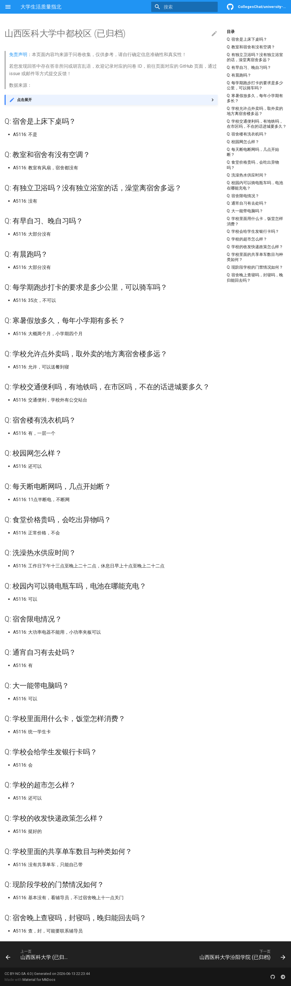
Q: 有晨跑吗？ (239, 75)
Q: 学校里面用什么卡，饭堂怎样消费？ (255, 221)
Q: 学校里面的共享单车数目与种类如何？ (255, 257)
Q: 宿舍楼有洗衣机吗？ (247, 134)
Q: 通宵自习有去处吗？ (247, 203)
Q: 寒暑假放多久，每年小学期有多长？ (255, 98)
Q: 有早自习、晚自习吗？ (249, 67)
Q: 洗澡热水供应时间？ (247, 175)
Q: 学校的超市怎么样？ (247, 239)
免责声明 (18, 54)
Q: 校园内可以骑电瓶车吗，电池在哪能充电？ (255, 185)
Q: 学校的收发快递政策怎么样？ (255, 246)
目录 (231, 31)
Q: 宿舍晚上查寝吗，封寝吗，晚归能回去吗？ (255, 277)
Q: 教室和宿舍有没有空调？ (251, 47)
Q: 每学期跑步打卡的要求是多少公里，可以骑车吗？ (255, 85)
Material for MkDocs (38, 979)
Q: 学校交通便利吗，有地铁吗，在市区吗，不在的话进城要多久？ (256, 124)
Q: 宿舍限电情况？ (243, 196)
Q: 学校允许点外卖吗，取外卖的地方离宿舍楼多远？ (255, 111)
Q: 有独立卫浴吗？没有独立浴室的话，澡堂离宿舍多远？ (255, 57)
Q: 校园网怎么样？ (243, 141)
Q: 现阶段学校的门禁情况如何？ (255, 267)
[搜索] (184, 7)
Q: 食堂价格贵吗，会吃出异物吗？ (253, 165)
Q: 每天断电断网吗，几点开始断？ (253, 152)
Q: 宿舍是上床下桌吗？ (247, 39)
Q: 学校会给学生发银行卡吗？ (253, 231)
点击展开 (24, 100)
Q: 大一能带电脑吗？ (245, 211)
